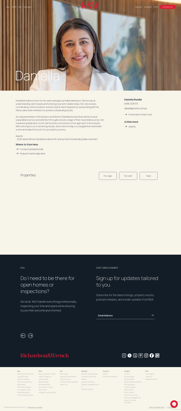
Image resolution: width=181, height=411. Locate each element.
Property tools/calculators (25, 395)
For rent (128, 175)
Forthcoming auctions (24, 382)
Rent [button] (40, 371)
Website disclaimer (151, 379)
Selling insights (129, 379)
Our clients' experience (110, 377)
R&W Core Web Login (157, 407)
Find (156, 7)
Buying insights (129, 377)
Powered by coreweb (34, 407)
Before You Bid (128, 390)
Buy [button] (18, 371)
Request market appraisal (68, 377)
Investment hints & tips (88, 377)
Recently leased (44, 382)
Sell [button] (61, 371)
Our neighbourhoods (24, 390)
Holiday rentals (43, 379)
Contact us (148, 377)
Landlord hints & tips (87, 382)
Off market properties (24, 387)
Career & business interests (132, 382)
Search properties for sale (25, 374)
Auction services (65, 379)
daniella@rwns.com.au (135, 108)
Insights (148, 7)
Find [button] (146, 371)
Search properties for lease (47, 374)
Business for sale (22, 377)
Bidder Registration (23, 392)
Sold (148, 175)
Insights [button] (127, 371)
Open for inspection (23, 379)
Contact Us (168, 7)
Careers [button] (106, 371)
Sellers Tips (63, 384)
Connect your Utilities (46, 387)
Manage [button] (84, 371)
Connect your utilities (131, 395)
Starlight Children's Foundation (130, 401)
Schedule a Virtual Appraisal (69, 382)
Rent (14, 7)
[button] (23, 335)
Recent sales (21, 384)
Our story (127, 374)
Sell (19, 7)
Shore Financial (129, 392)
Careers (138, 7)
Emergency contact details (47, 392)
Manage (27, 7)
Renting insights (129, 384)
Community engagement (132, 398)
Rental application (44, 384)
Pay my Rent (43, 390)
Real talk (84, 379)
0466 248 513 (131, 103)
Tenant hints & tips (87, 389)
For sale (108, 175)
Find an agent (149, 374)
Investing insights (129, 387)
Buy (8, 7)
